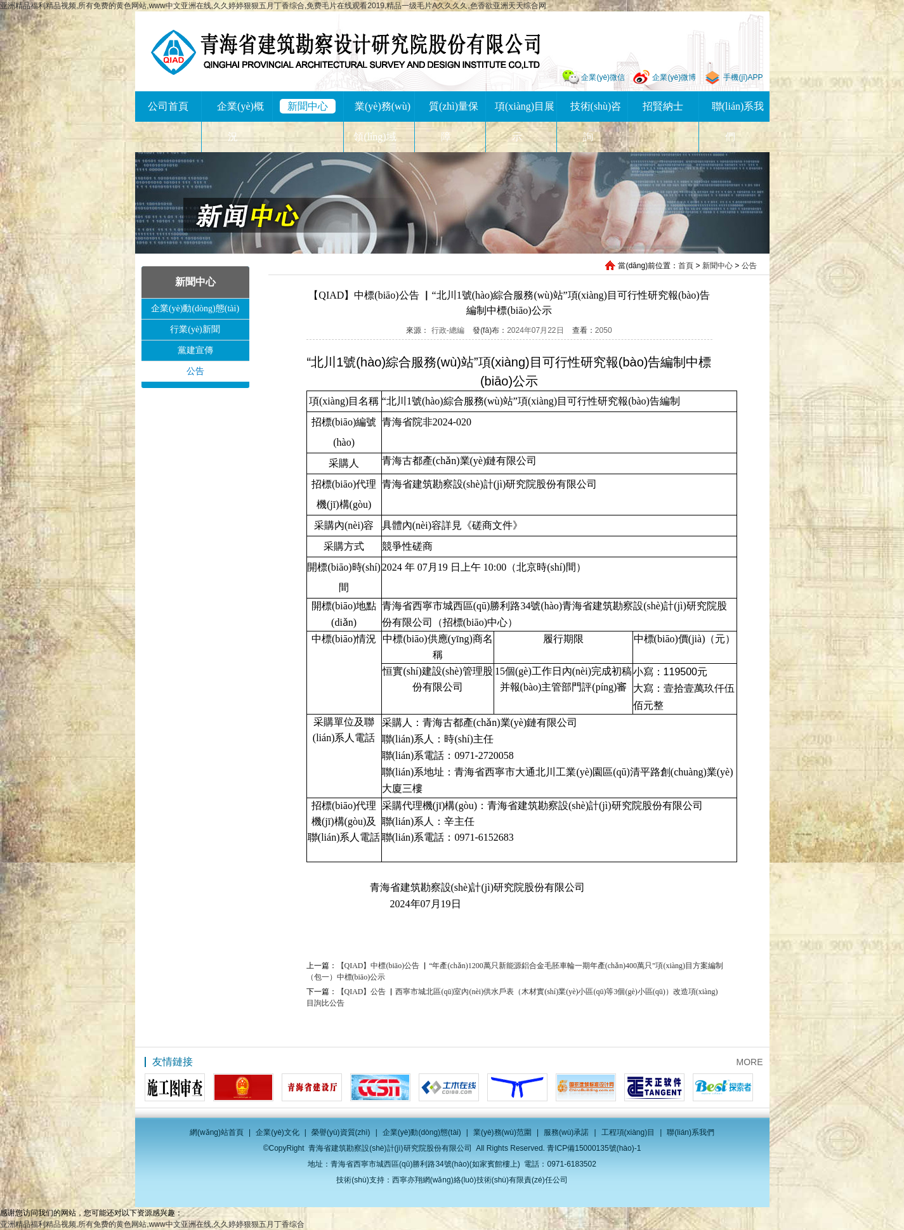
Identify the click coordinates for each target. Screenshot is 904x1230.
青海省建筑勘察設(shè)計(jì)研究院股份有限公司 (345, 52)
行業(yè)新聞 (195, 329)
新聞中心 (307, 106)
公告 (749, 265)
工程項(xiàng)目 (628, 1132)
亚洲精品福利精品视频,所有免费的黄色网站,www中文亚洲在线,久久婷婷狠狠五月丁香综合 (152, 1224)
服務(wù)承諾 (566, 1132)
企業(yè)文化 (277, 1132)
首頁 (685, 265)
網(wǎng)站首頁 (217, 1132)
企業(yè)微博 (674, 77)
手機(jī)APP (743, 77)
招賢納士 (663, 106)
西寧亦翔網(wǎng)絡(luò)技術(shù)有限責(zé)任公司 (480, 1179)
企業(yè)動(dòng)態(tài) (195, 308)
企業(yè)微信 (603, 77)
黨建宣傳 (195, 350)
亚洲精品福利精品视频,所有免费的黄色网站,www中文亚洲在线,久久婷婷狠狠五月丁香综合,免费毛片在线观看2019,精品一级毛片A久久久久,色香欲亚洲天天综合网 (273, 5)
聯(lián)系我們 (690, 1132)
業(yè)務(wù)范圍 (502, 1132)
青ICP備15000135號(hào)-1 (594, 1148)
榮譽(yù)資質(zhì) (340, 1132)
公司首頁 (168, 106)
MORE (750, 1062)
